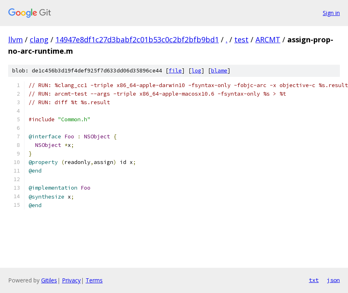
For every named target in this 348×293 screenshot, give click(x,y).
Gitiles (49, 280)
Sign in (331, 13)
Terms (94, 280)
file (175, 70)
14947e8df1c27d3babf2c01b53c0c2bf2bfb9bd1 (137, 39)
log (196, 70)
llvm (15, 39)
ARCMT (267, 39)
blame (219, 70)
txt (314, 280)
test (241, 39)
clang (39, 39)
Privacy (71, 280)
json (333, 280)
